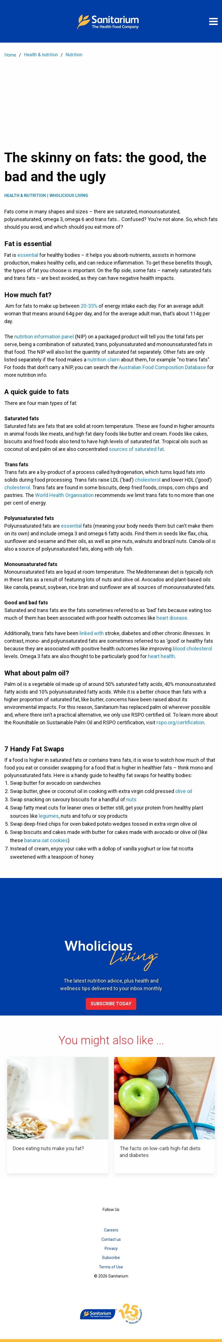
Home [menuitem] (10, 55)
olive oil (183, 791)
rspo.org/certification (180, 722)
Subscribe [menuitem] (111, 1257)
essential (27, 255)
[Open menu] (213, 21)
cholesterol (147, 480)
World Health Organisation (64, 495)
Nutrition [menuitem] (74, 54)
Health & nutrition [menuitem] (41, 54)
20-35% (89, 306)
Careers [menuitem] (111, 1230)
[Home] (111, 21)
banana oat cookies (46, 840)
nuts (131, 799)
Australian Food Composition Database (162, 367)
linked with (92, 633)
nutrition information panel (44, 337)
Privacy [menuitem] (111, 1248)
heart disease (171, 618)
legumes (49, 816)
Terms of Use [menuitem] (111, 1267)
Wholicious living (69, 195)
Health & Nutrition (25, 195)
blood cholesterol (192, 649)
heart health (161, 656)
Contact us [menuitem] (111, 1239)
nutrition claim (103, 360)
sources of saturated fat (136, 449)
